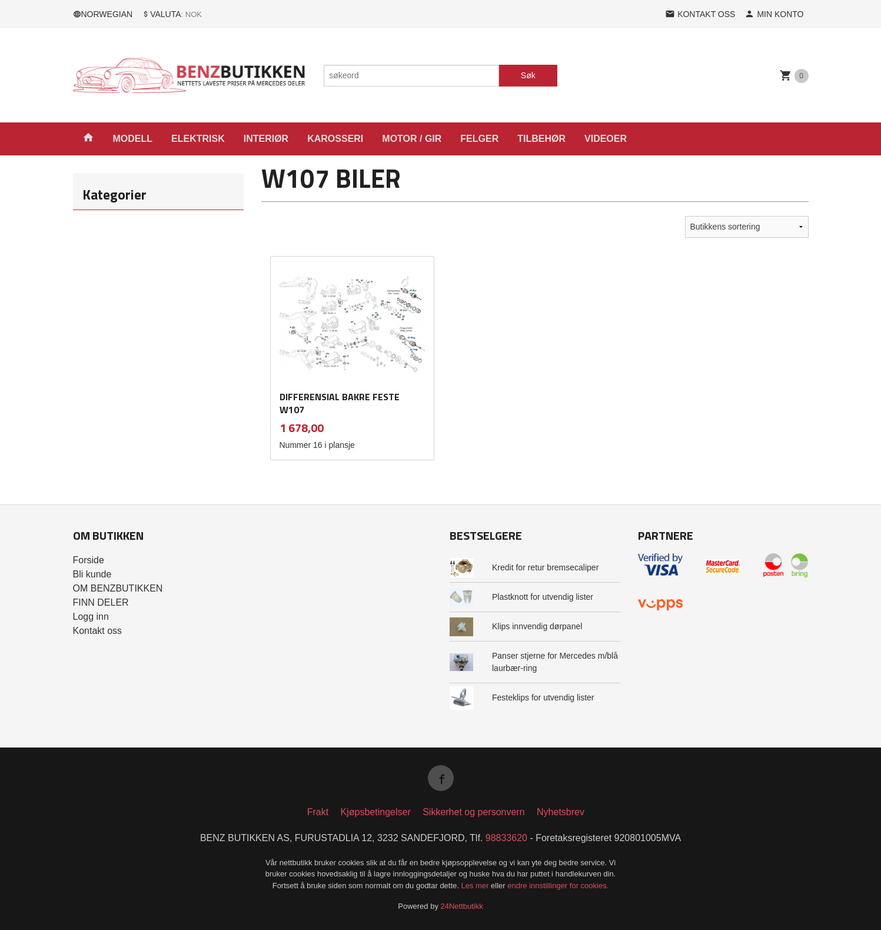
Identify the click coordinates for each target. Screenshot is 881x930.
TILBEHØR (541, 139)
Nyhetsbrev (560, 812)
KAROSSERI (335, 139)
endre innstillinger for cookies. (558, 885)
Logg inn (91, 617)
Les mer (476, 885)
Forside (88, 560)
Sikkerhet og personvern (473, 812)
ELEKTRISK (198, 139)
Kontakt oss (97, 631)
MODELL (133, 139)
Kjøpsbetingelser (376, 812)
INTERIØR (266, 139)
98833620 (506, 838)
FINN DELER (101, 602)
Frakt (317, 812)
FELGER (479, 139)
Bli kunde (92, 574)
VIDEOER (605, 139)
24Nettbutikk (462, 906)
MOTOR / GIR (411, 139)
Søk (528, 75)
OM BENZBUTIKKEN (118, 588)
